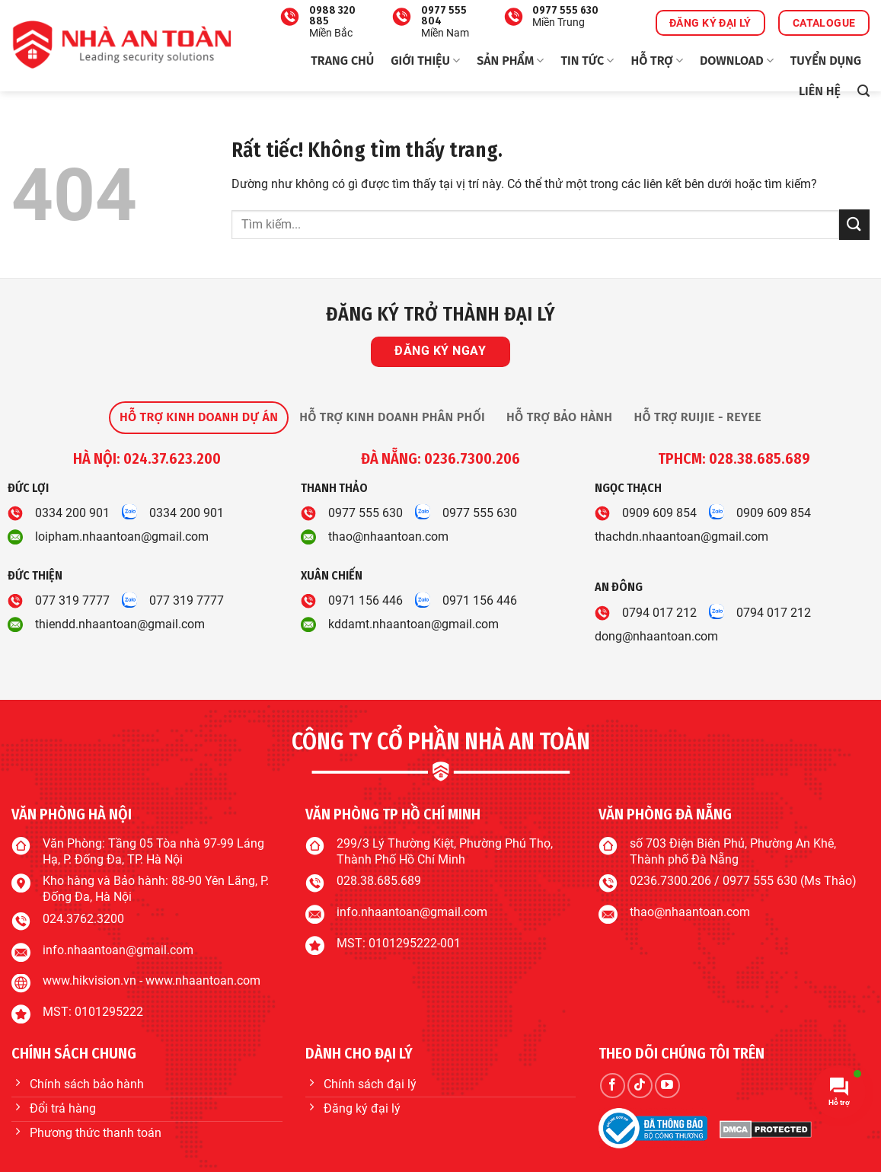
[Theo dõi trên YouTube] (667, 1085)
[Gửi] (854, 224)
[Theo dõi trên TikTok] (640, 1085)
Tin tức (587, 61)
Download (737, 61)
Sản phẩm (510, 61)
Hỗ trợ (656, 61)
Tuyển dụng (825, 60)
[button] (863, 91)
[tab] (199, 417)
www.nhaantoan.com (202, 980)
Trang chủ (342, 60)
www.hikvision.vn (89, 980)
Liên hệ (820, 91)
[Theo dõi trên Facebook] (612, 1085)
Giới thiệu (425, 61)
